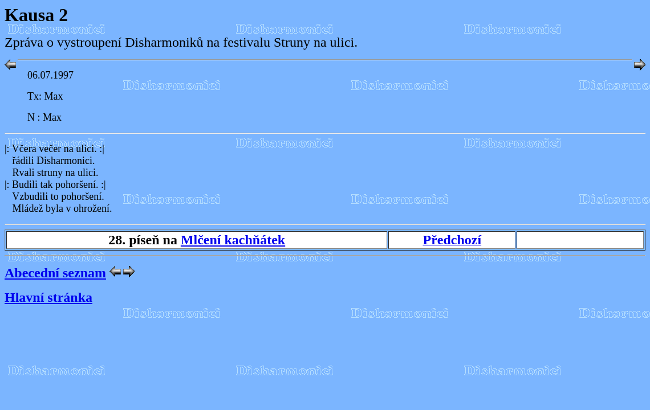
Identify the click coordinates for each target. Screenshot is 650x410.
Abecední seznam (55, 272)
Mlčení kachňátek (233, 239)
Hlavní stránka (48, 297)
